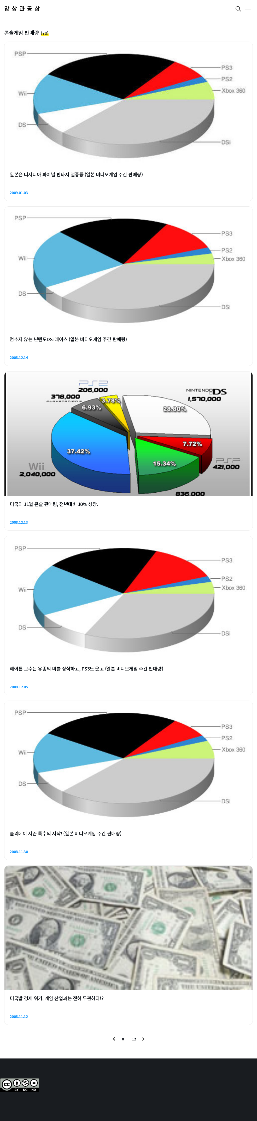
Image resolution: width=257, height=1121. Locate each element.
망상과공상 (23, 9)
